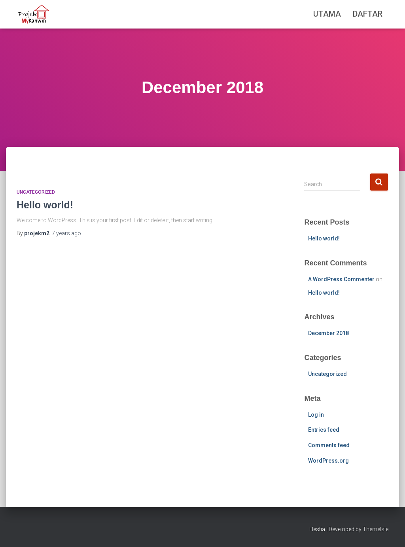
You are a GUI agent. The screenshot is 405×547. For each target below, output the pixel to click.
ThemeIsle (375, 529)
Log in (316, 415)
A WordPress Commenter (341, 279)
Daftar (367, 14)
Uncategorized (36, 192)
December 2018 (328, 333)
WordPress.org (328, 460)
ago (66, 233)
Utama (327, 14)
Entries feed (323, 430)
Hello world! (45, 204)
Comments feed (329, 445)
